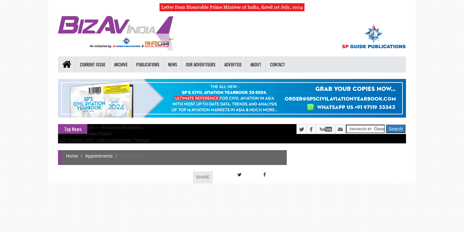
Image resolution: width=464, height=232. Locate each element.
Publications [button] (148, 64)
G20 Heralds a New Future (85, 133)
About (255, 64)
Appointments (99, 156)
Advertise (233, 64)
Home (72, 156)
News (172, 64)
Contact (277, 64)
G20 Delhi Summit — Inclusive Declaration (100, 127)
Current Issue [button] (92, 64)
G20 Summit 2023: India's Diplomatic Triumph (104, 140)
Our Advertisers (201, 64)
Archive (121, 64)
